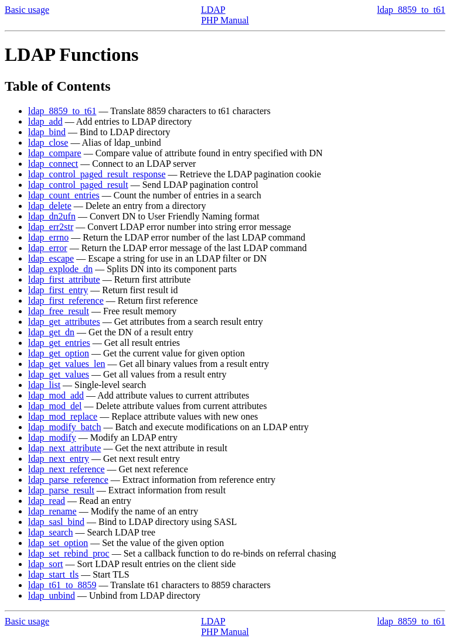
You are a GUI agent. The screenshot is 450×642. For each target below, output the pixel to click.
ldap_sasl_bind (56, 522)
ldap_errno (48, 237)
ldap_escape (51, 258)
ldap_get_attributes (64, 322)
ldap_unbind (51, 595)
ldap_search (50, 532)
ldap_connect (53, 164)
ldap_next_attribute (64, 448)
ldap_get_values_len (66, 364)
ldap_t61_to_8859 (62, 585)
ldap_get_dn (51, 332)
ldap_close (48, 142)
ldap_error (47, 248)
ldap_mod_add (56, 395)
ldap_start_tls (53, 574)
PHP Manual (225, 20)
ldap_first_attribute (64, 279)
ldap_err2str (50, 227)
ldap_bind (47, 132)
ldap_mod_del (55, 406)
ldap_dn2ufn (52, 216)
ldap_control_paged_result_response (97, 174)
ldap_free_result (58, 311)
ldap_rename (52, 511)
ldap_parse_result (61, 490)
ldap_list (44, 385)
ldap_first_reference (66, 300)
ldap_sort (45, 564)
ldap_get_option (58, 353)
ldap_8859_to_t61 (411, 10)
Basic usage (27, 10)
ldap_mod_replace (62, 416)
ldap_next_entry (58, 459)
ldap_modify (52, 437)
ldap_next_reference (66, 469)
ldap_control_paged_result (78, 185)
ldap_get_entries (59, 343)
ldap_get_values (58, 374)
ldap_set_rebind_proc (69, 553)
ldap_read (46, 501)
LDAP (213, 10)
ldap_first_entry (58, 290)
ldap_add (45, 121)
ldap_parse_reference (68, 480)
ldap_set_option (58, 543)
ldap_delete (49, 206)
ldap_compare (54, 153)
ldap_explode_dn (60, 269)
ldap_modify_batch (64, 427)
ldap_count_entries (64, 195)
